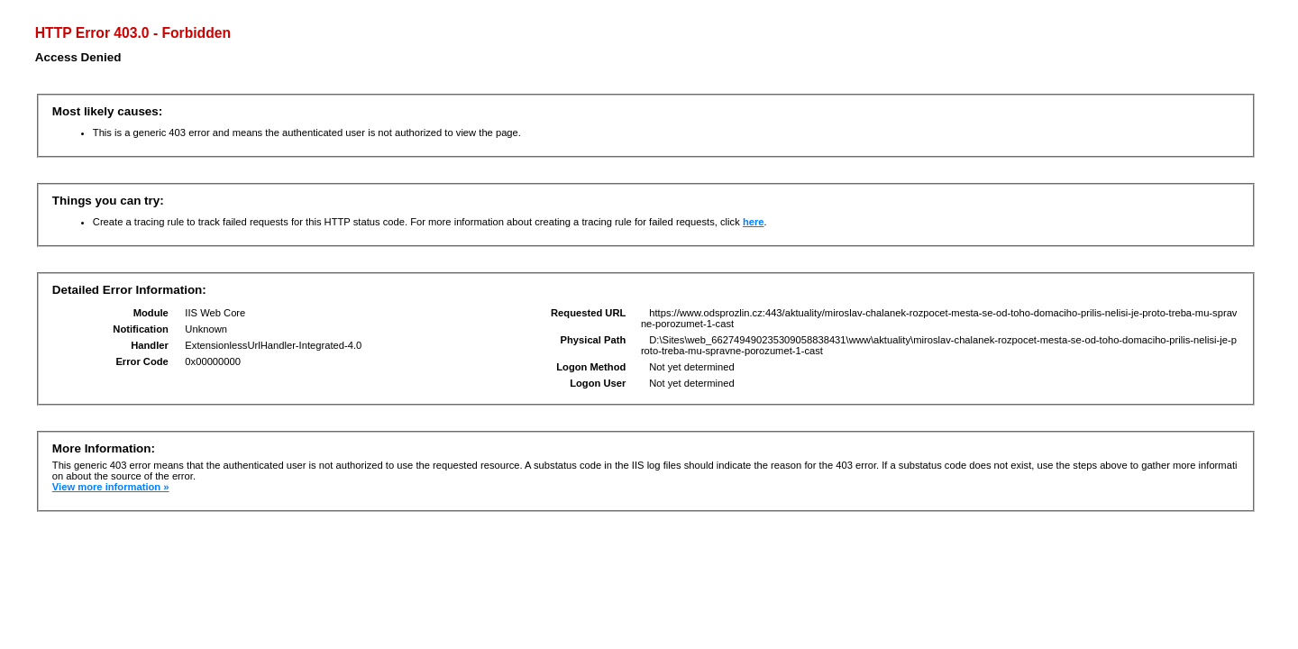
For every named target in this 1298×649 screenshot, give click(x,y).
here (753, 221)
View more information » (110, 486)
